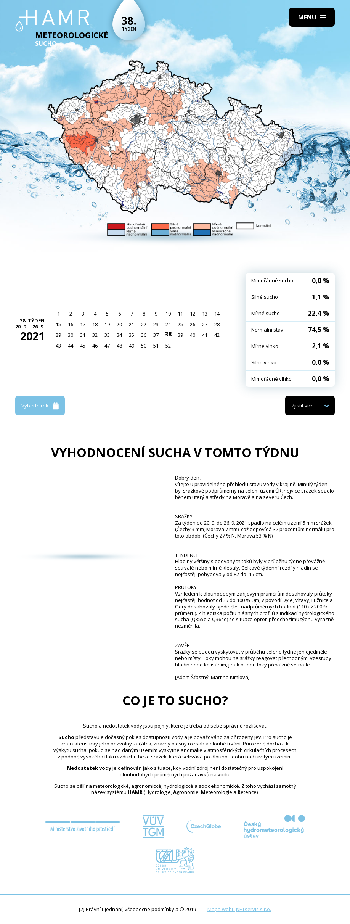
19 (107, 324)
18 (95, 324)
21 (131, 324)
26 (192, 324)
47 (107, 345)
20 (119, 324)
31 (82, 335)
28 (217, 324)
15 (58, 324)
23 (156, 324)
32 (95, 335)
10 (168, 313)
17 (82, 324)
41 (204, 335)
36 (143, 335)
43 (58, 345)
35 (131, 335)
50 (143, 345)
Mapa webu (221, 909)
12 (192, 313)
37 (156, 335)
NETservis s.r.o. (253, 909)
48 (119, 345)
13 (204, 313)
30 (70, 335)
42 (217, 335)
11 (180, 313)
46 (95, 345)
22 (143, 324)
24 (168, 324)
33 (107, 335)
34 (119, 335)
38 (168, 334)
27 (204, 324)
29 (58, 335)
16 (70, 324)
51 (156, 345)
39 (180, 335)
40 (192, 335)
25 (180, 324)
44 (70, 345)
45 (82, 345)
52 (168, 345)
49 (131, 345)
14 (217, 313)
